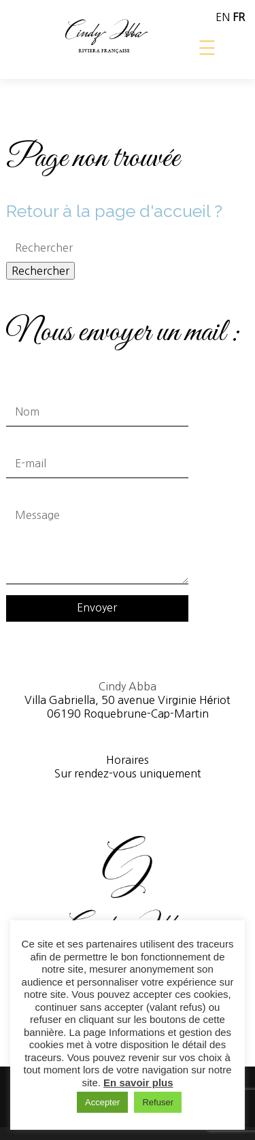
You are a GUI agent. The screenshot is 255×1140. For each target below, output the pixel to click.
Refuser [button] (157, 1102)
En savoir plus (138, 1082)
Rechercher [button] (40, 270)
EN (223, 17)
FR (239, 17)
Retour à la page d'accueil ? (114, 211)
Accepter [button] (102, 1102)
